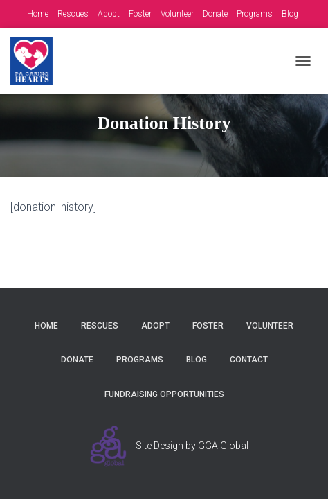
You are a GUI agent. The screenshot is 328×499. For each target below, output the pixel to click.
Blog (290, 14)
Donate (215, 14)
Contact (249, 360)
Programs (255, 14)
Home (37, 14)
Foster (140, 14)
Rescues (73, 14)
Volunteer (177, 14)
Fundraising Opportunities (164, 394)
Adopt (109, 14)
